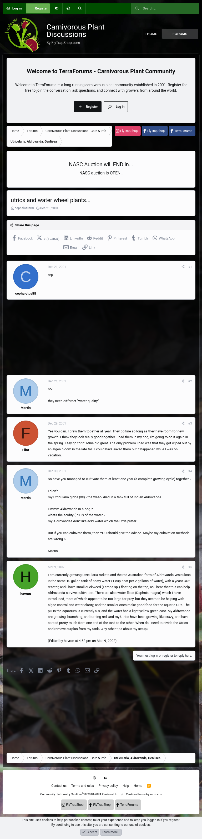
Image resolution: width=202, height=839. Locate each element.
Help (126, 786)
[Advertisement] (101, 337)
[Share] (183, 267)
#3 (190, 423)
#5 (190, 567)
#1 (190, 267)
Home (138, 786)
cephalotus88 (24, 208)
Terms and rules (82, 786)
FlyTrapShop (129, 131)
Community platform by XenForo (79, 794)
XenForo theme (136, 794)
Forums (180, 34)
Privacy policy (108, 786)
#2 (190, 381)
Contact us (59, 786)
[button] (68, 8)
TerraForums (183, 131)
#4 (190, 471)
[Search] (79, 8)
